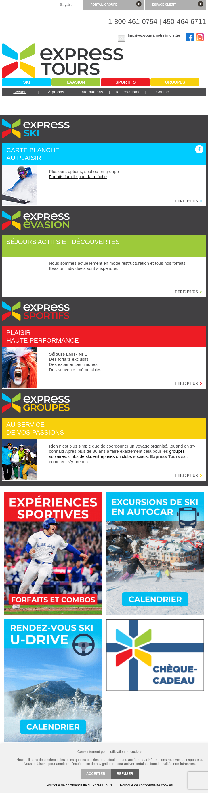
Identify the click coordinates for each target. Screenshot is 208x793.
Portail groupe (116, 4)
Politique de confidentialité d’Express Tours (79, 785)
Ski (26, 82)
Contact (163, 92)
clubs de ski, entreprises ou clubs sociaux (108, 456)
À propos (56, 92)
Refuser (125, 774)
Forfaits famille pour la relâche (78, 176)
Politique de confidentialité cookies (146, 785)
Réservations (127, 92)
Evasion (76, 82)
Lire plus (186, 201)
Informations (92, 92)
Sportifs (125, 82)
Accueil (19, 92)
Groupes (175, 82)
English (66, 5)
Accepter (95, 774)
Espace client (177, 4)
